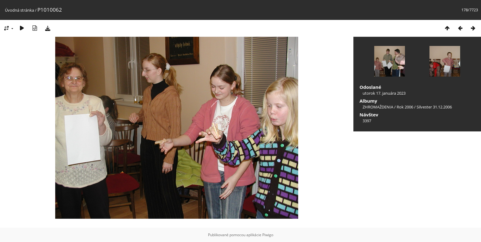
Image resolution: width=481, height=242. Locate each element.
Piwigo (267, 234)
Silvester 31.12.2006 (434, 107)
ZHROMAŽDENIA (378, 107)
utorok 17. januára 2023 (384, 93)
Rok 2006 (405, 107)
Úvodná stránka (19, 10)
